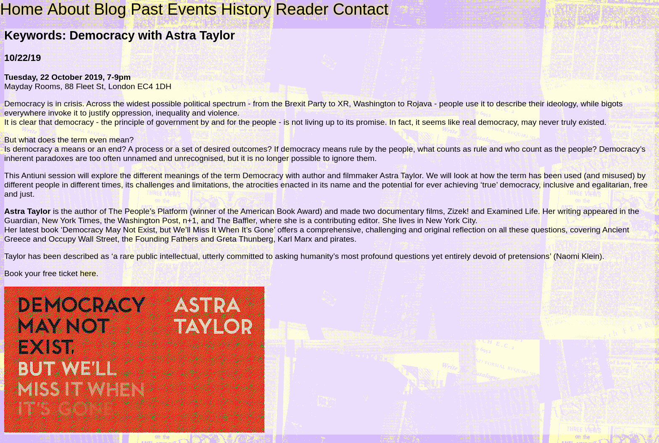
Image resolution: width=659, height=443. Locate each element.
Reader (302, 9)
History (246, 9)
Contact (360, 9)
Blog (110, 9)
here (88, 273)
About (68, 9)
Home (21, 9)
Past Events (174, 9)
